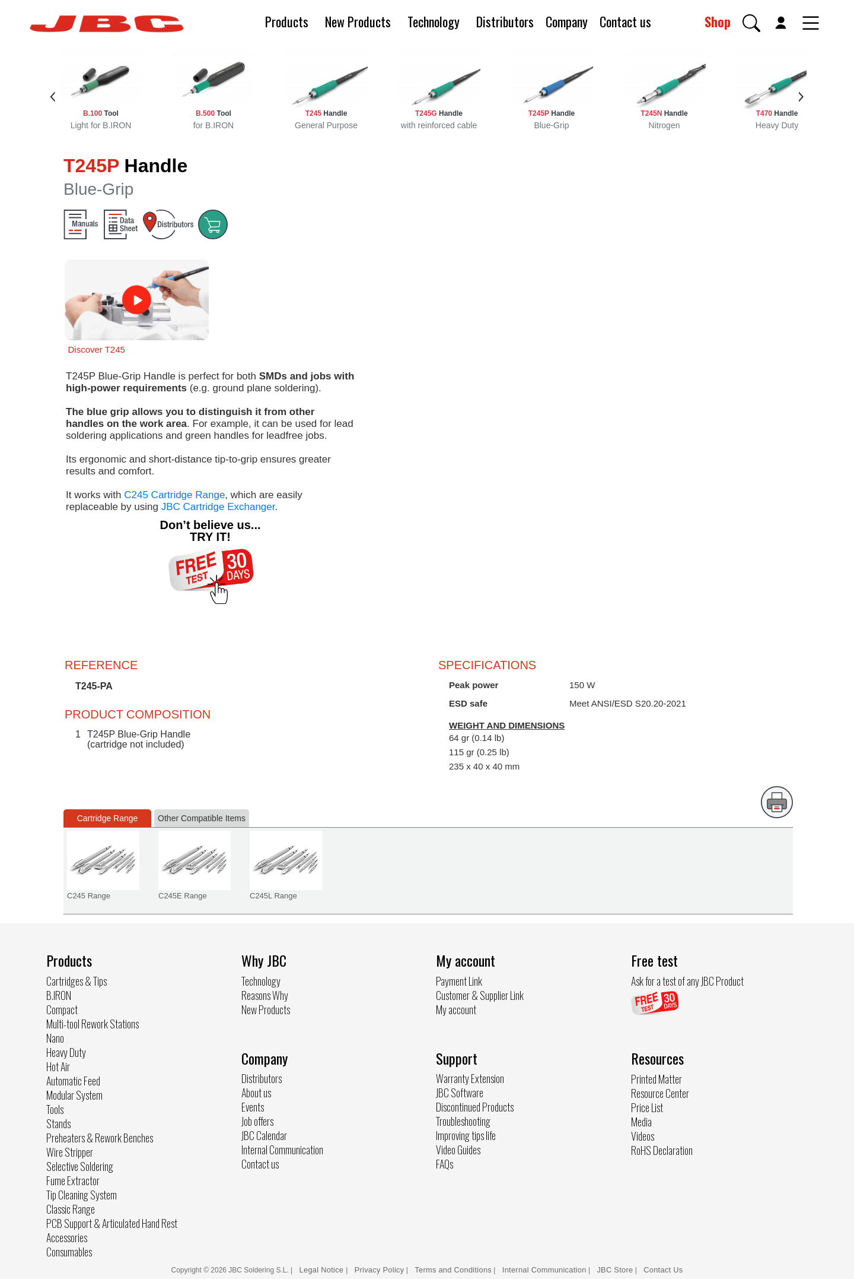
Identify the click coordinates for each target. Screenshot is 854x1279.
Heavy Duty (66, 1052)
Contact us (625, 21)
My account (456, 1009)
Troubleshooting (463, 1121)
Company (567, 21)
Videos (642, 1136)
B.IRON (58, 995)
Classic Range (70, 1209)
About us (256, 1092)
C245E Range (182, 895)
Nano (55, 1038)
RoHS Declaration (662, 1150)
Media (641, 1121)
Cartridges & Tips (76, 981)
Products (286, 21)
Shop (718, 21)
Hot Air (58, 1066)
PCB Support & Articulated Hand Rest (111, 1223)
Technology (433, 21)
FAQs (444, 1164)
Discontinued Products (475, 1107)
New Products (358, 21)
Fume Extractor (73, 1180)
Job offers (257, 1121)
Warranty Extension (470, 1078)
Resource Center (660, 1093)
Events (252, 1107)
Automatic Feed (73, 1080)
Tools (54, 1109)
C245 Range (88, 895)
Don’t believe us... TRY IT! (210, 530)
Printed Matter (656, 1079)
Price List (647, 1107)
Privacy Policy (379, 1269)
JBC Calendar (264, 1135)
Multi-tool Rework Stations (92, 1023)
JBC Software (459, 1092)
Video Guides (458, 1149)
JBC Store (615, 1269)
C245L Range (273, 895)
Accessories (66, 1237)
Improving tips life (466, 1135)
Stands (58, 1123)
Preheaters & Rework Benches (99, 1137)
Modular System (74, 1095)
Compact (62, 1009)
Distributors (505, 21)
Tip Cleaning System (81, 1194)
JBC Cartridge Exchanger (218, 506)
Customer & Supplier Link (480, 995)
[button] (751, 23)
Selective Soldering (79, 1166)
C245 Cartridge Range (174, 495)
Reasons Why (264, 995)
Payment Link (459, 981)
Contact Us (663, 1269)
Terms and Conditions (453, 1269)
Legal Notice (322, 1269)
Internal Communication (282, 1149)
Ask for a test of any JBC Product (687, 981)
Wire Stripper (69, 1152)
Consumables (69, 1251)
